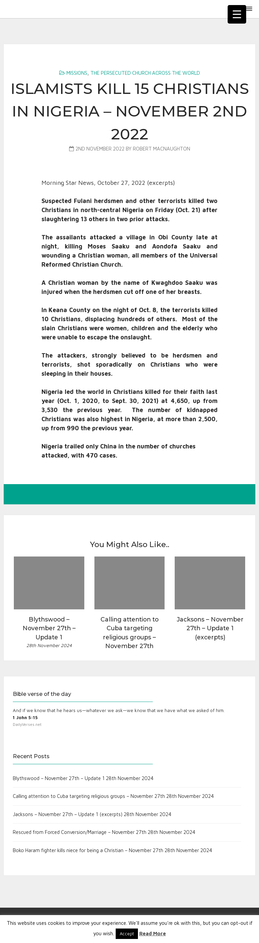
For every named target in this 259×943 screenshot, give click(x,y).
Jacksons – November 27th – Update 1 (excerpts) (67, 814)
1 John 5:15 (25, 717)
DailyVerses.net (27, 724)
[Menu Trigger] (237, 14)
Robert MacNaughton (161, 148)
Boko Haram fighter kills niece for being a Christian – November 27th (88, 850)
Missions (76, 73)
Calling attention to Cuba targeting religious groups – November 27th (89, 796)
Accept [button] (127, 933)
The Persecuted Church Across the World (145, 73)
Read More (152, 933)
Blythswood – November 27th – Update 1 (59, 778)
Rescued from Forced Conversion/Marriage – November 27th (79, 832)
